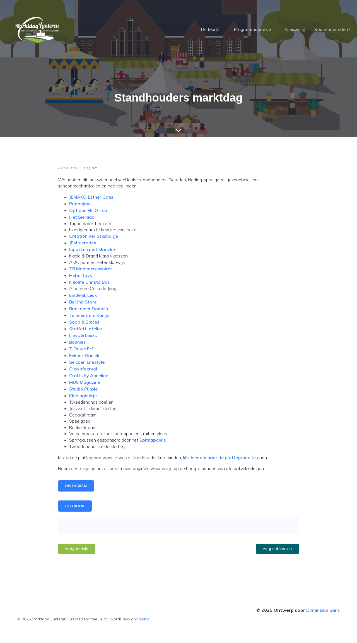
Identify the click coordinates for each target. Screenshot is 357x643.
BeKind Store (83, 302)
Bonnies (77, 342)
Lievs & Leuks (83, 335)
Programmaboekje (252, 29)
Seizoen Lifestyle (87, 362)
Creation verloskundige (93, 236)
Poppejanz (80, 203)
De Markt (210, 29)
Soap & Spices (84, 322)
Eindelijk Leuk (83, 295)
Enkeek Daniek (84, 355)
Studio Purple (83, 389)
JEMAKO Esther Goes (91, 197)
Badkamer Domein (88, 308)
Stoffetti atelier (85, 328)
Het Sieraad (82, 217)
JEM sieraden (82, 242)
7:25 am (91, 168)
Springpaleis (152, 440)
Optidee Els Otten (88, 210)
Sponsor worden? (332, 29)
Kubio (144, 619)
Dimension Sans (323, 610)
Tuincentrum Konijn (89, 315)
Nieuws (292, 29)
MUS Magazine (84, 382)
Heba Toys (80, 275)
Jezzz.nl (77, 408)
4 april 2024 (68, 168)
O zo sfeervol (83, 369)
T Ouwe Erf (81, 348)
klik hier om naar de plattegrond (216, 457)
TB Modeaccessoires (90, 268)
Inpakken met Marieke (92, 249)
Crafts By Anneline (88, 375)
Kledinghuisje (83, 395)
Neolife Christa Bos (89, 282)
